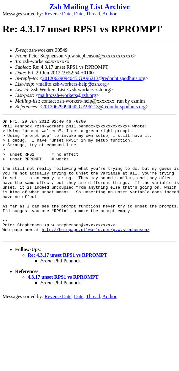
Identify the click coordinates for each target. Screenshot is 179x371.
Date (79, 13)
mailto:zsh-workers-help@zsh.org (72, 84)
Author (109, 13)
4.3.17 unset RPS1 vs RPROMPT (63, 300)
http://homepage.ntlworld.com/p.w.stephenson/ (95, 252)
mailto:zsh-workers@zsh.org (67, 95)
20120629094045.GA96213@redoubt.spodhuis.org (93, 78)
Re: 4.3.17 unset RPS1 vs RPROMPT (67, 278)
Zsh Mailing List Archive (89, 7)
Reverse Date (58, 13)
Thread (93, 13)
